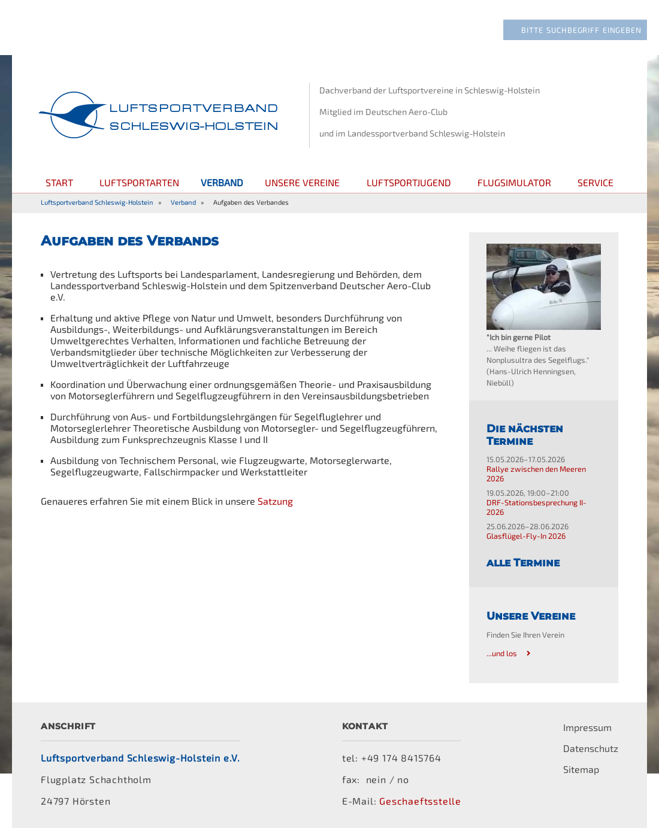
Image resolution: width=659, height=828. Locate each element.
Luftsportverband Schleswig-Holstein (97, 202)
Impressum (587, 727)
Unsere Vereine (302, 182)
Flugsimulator (514, 182)
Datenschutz (590, 748)
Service (595, 182)
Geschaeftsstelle (420, 800)
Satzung (275, 500)
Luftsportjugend (409, 182)
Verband (183, 202)
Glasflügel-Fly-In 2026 (526, 536)
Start (59, 182)
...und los (501, 653)
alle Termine (523, 562)
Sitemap (581, 769)
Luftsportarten (139, 182)
